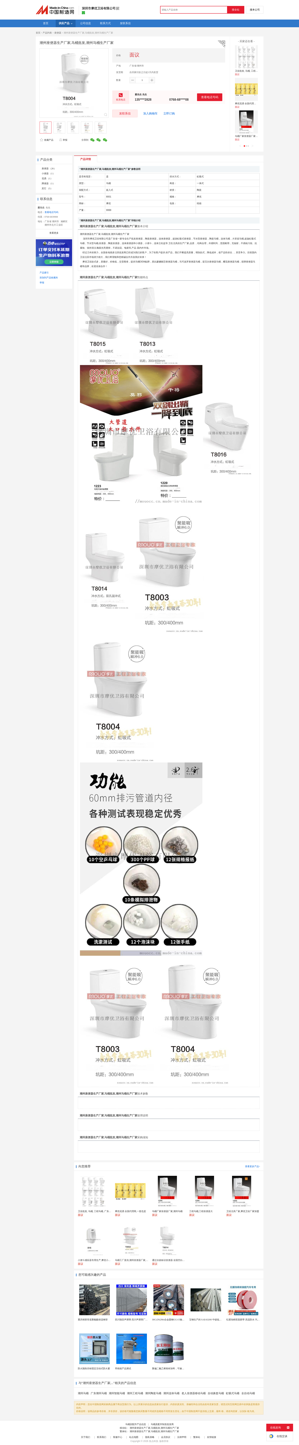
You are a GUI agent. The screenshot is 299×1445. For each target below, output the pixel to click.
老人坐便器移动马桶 (194, 1393)
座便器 (57, 32)
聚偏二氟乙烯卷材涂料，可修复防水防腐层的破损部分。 (180, 1368)
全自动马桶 (248, 1393)
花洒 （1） (47, 178)
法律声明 (181, 1437)
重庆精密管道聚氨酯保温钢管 (93, 1319)
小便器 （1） (48, 173)
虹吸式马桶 (232, 1393)
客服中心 (117, 1437)
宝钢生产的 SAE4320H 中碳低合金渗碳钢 (210, 1319)
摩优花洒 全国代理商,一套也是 (250, 103)
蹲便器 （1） (48, 183)
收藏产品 (46, 140)
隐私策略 (149, 1437)
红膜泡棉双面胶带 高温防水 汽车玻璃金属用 (248, 1319)
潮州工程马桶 (135, 1393)
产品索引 (44, 272)
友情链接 (211, 1437)
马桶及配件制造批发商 (162, 1424)
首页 (38, 32)
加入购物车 (150, 113)
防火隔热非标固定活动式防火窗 (94, 1368)
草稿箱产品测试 (123, 1368)
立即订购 (169, 113)
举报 (63, 140)
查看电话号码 (209, 97)
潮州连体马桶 (171, 1393)
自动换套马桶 (216, 1393)
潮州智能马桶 (117, 1393)
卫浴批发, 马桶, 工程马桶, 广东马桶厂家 (255, 71)
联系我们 (101, 1437)
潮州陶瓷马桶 (153, 1393)
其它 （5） (47, 188)
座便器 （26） (49, 168)
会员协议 (165, 1437)
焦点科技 (153, 1441)
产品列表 (47, 32)
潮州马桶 (83, 1393)
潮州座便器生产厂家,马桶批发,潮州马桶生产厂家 (154, 1428)
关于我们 (85, 1437)
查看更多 (54, 233)
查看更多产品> (252, 1166)
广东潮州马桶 (99, 1393)
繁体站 (196, 1437)
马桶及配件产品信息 (135, 1424)
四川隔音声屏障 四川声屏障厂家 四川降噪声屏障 (139, 1319)
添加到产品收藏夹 (49, 277)
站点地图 (133, 1437)
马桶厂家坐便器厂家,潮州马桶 (250, 136)
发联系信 (125, 113)
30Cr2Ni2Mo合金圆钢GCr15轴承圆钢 (170, 1319)
